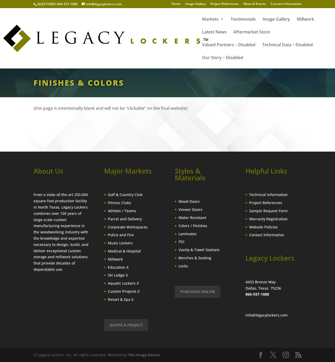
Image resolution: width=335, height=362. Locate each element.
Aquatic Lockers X (123, 283)
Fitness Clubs (119, 202)
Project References (224, 4)
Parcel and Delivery (125, 218)
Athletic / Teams (122, 210)
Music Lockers (120, 242)
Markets (210, 19)
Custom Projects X (123, 291)
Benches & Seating (194, 257)
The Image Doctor (144, 354)
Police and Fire (121, 234)
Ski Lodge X (118, 275)
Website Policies (263, 227)
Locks (183, 265)
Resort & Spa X (120, 299)
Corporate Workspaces (128, 227)
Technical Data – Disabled (287, 45)
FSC (181, 241)
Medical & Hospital (124, 251)
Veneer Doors (190, 209)
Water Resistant (192, 217)
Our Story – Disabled (222, 58)
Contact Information (286, 4)
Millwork (305, 19)
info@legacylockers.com (266, 315)
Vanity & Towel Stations (199, 249)
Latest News (214, 32)
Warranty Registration (268, 218)
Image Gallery (195, 4)
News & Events (254, 4)
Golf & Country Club (125, 194)
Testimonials (243, 19)
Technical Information (268, 194)
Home (175, 4)
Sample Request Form (268, 210)
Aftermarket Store (251, 32)
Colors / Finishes (192, 225)
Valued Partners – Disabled (228, 45)
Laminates (187, 233)
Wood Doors (189, 201)
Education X (118, 267)
